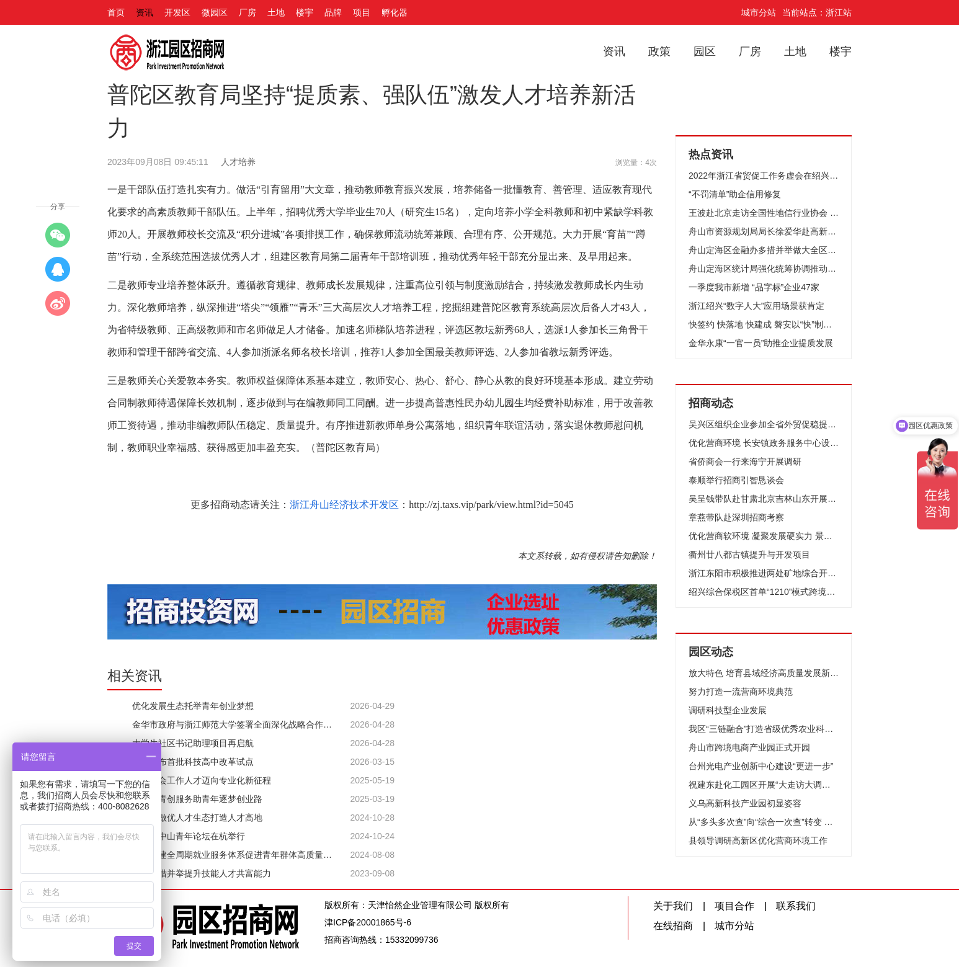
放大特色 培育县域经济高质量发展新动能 (764, 673)
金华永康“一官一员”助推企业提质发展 (761, 343)
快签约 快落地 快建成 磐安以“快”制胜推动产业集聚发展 (764, 324)
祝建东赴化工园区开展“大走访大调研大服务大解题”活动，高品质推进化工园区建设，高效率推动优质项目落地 (764, 785)
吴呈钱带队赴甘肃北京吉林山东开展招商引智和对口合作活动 (764, 499)
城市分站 (758, 12)
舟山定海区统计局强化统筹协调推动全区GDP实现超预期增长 (764, 269)
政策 (659, 51)
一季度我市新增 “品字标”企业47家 (754, 287)
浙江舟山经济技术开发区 (344, 504)
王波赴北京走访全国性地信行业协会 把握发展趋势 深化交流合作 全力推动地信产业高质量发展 (764, 213)
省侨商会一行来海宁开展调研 (745, 461)
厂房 (247, 12)
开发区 (177, 12)
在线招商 (673, 925)
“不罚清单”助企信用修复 (735, 194)
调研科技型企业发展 (728, 710)
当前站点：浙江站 (817, 12)
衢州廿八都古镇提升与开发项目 (749, 554)
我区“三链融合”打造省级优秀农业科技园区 (764, 729)
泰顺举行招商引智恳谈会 (736, 480)
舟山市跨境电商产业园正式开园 (749, 747)
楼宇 (304, 12)
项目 (361, 12)
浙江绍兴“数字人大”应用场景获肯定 (756, 306)
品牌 (333, 12)
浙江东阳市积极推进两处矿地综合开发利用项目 (764, 573)
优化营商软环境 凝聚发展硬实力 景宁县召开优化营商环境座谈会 (764, 536)
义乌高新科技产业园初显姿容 (745, 803)
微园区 (215, 12)
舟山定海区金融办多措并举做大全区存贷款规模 (764, 250)
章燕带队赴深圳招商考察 (736, 517)
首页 (116, 12)
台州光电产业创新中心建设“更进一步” (761, 766)
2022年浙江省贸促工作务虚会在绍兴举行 (764, 175)
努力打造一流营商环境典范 (741, 692)
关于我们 (673, 906)
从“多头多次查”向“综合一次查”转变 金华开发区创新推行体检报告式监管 (764, 822)
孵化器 (394, 12)
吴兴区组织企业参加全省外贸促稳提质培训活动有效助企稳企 (764, 424)
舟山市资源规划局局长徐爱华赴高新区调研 (764, 231)
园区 (705, 51)
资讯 (144, 12)
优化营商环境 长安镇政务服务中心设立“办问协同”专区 (764, 443)
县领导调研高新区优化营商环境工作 (758, 840)
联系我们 (796, 906)
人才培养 (238, 162)
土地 (276, 12)
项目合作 (734, 906)
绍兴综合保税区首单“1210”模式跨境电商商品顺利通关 (764, 592)
